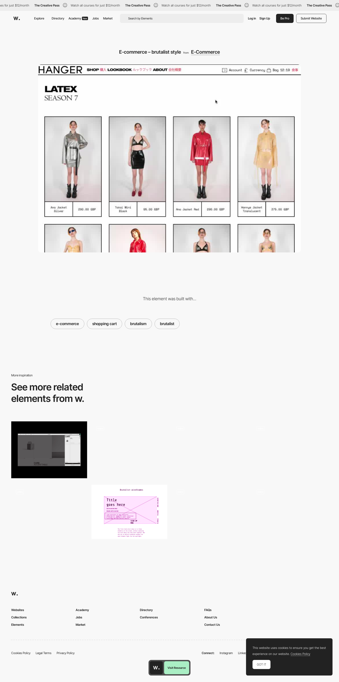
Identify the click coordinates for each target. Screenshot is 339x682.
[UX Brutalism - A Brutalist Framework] (129, 512)
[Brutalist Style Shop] (210, 448)
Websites (17, 610)
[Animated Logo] (210, 512)
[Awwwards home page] (156, 667)
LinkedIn (243, 653)
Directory (58, 18)
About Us (210, 617)
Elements (17, 624)
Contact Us (212, 624)
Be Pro (284, 18)
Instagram (226, 653)
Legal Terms (43, 653)
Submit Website (311, 18)
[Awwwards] (16, 18)
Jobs (95, 18)
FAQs (207, 610)
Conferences (149, 617)
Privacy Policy (66, 653)
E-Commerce (205, 52)
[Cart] (49, 449)
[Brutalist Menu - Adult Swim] (129, 448)
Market (108, 18)
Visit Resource (177, 667)
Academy (78, 18)
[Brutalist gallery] (290, 448)
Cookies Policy (20, 653)
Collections (19, 617)
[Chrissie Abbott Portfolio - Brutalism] (49, 512)
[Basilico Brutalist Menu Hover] (290, 512)
